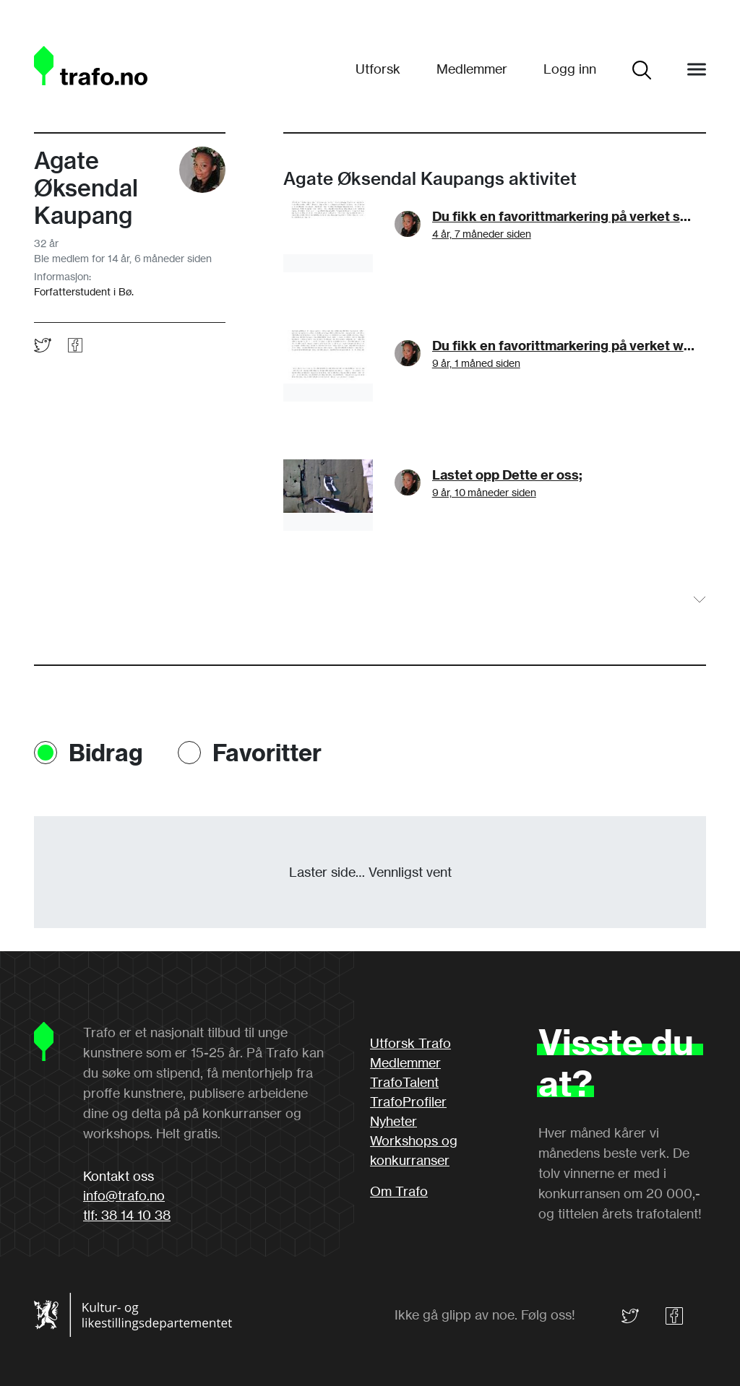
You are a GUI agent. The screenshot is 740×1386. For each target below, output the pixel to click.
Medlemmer (471, 69)
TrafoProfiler (408, 1101)
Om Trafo (399, 1191)
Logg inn (569, 69)
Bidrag (106, 752)
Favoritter (267, 752)
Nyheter (393, 1121)
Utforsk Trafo (410, 1043)
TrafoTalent (404, 1082)
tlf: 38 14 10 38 (127, 1215)
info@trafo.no (124, 1195)
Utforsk (378, 69)
